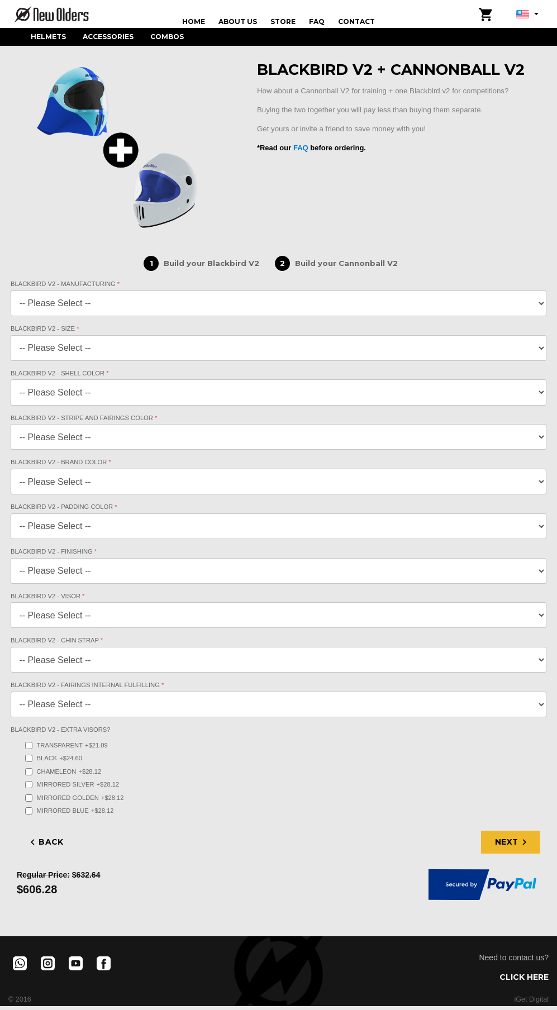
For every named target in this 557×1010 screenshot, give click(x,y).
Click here (524, 977)
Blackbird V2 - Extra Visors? (60, 729)
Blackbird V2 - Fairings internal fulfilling (86, 685)
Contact (356, 21)
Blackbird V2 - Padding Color (63, 506)
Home (193, 21)
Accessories (108, 36)
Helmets (48, 36)
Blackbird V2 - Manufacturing (64, 283)
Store (283, 21)
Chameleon (63, 771)
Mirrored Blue (69, 811)
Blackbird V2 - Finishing (52, 551)
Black (53, 758)
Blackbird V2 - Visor (46, 596)
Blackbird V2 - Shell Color (58, 373)
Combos (167, 36)
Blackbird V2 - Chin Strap (56, 640)
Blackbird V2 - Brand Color (59, 462)
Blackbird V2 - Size (44, 328)
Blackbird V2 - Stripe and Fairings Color (83, 418)
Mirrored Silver (72, 784)
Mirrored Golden (74, 798)
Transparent (66, 745)
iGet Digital (531, 999)
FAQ (317, 21)
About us (237, 21)
